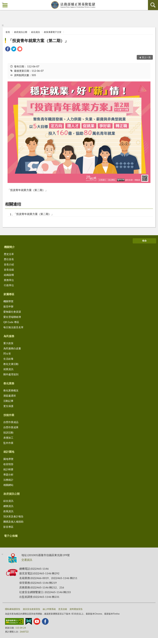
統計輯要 (8, 469)
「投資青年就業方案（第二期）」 (38, 40)
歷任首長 (9, 259)
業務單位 (9, 279)
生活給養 (8, 358)
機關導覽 (8, 301)
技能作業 (9, 415)
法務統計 (8, 479)
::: (3, 2)
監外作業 (8, 442)
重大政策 (8, 343)
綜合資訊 (35, 32)
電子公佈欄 (10, 535)
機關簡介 (9, 246)
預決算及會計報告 (13, 516)
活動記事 (8, 400)
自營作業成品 (10, 422)
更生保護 (8, 405)
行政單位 (9, 285)
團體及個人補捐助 (13, 521)
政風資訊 (8, 511)
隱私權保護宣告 (12, 609)
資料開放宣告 (76, 609)
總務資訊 (8, 505)
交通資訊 (26, 559)
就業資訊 (8, 369)
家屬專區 (9, 294)
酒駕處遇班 (9, 395)
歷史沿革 (9, 254)
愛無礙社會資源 (12, 311)
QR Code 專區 (11, 322)
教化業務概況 (10, 390)
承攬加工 (8, 437)
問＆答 (7, 353)
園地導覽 (8, 458)
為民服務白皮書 (12, 348)
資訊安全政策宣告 (31, 609)
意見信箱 (62, 609)
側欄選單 (5, 5)
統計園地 (9, 451)
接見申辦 (8, 306)
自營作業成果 (10, 427)
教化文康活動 (10, 363)
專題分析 (8, 474)
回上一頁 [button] (146, 57)
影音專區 (8, 526)
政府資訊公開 (20, 32)
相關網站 (8, 484)
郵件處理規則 (10, 374)
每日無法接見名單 (13, 327)
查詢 (153, 5)
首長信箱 (9, 269)
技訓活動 (8, 432)
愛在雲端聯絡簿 (12, 316)
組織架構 (9, 274)
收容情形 (8, 464)
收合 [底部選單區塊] (144, 240)
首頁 (8, 32)
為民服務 (9, 336)
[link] (7, 49)
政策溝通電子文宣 (52, 32)
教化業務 (9, 383)
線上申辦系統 (49, 609)
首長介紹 (9, 264)
